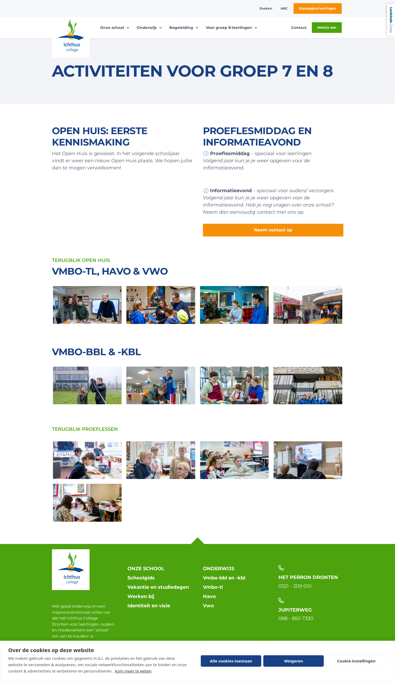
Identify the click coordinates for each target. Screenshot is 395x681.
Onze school (145, 569)
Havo (209, 596)
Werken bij (140, 596)
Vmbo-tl (213, 587)
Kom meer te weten (133, 671)
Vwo (208, 606)
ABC (284, 8)
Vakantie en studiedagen (158, 587)
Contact (299, 27)
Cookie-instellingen (356, 661)
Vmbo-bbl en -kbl (224, 578)
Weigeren (293, 661)
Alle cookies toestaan (231, 661)
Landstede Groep (391, 20)
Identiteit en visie (148, 606)
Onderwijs (218, 569)
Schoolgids (141, 578)
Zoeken (265, 8)
